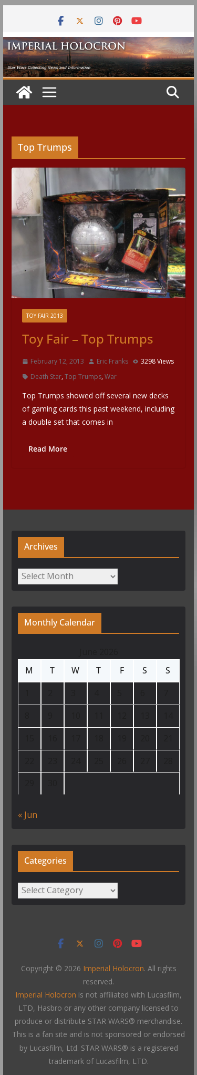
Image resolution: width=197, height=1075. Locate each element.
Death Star (45, 376)
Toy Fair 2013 (44, 315)
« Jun (27, 814)
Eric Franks (112, 361)
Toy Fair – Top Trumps (87, 338)
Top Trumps (83, 376)
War (111, 376)
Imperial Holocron (45, 995)
